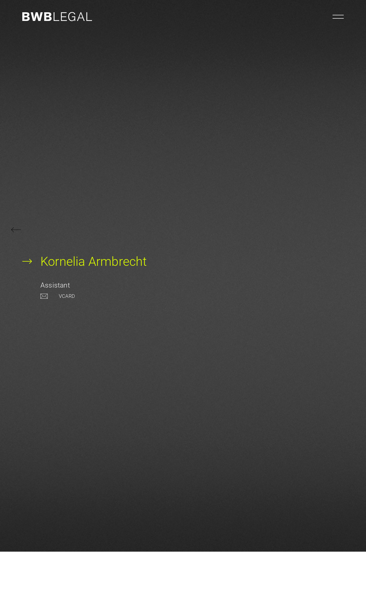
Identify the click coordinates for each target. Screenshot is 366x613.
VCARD (67, 296)
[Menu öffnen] (338, 16)
